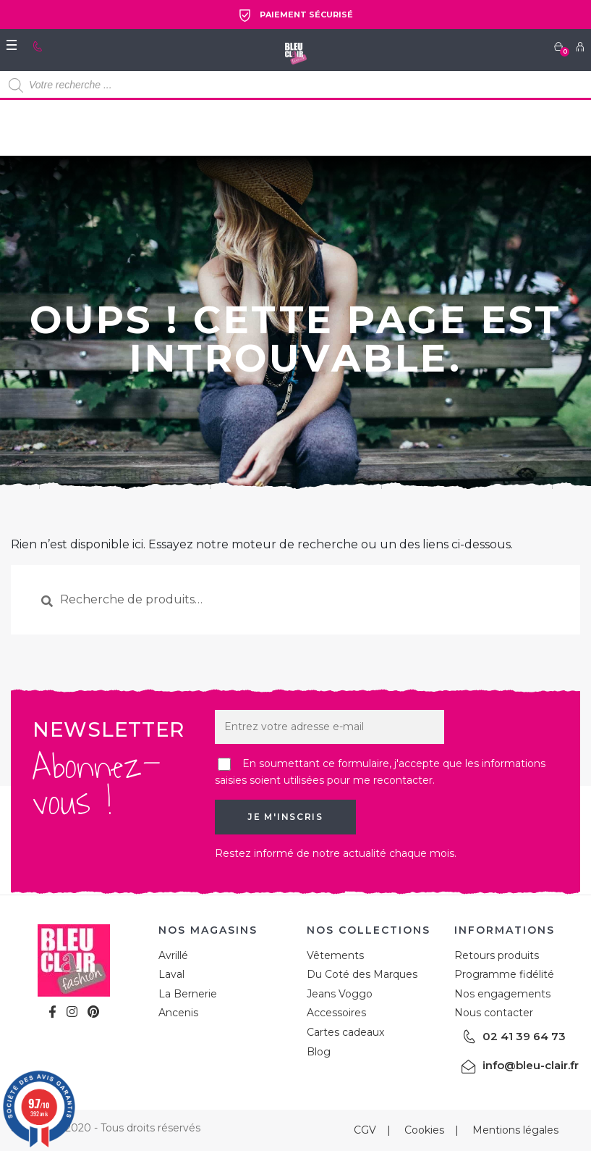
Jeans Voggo (340, 993)
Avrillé (173, 955)
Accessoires (336, 1012)
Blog (319, 1051)
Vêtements (335, 955)
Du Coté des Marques (362, 974)
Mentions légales (515, 1130)
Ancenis (178, 1012)
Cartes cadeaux (345, 1032)
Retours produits (496, 955)
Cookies (424, 1130)
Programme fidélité (504, 974)
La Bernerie (187, 993)
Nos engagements (502, 993)
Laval (171, 974)
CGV (365, 1130)
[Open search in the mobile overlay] (295, 85)
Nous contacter (493, 1012)
